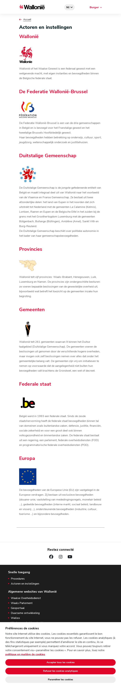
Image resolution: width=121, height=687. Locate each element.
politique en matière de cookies (25, 654)
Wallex (15, 618)
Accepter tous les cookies (61, 662)
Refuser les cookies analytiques (60, 671)
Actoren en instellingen (25, 584)
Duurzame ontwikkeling (25, 613)
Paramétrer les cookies (60, 679)
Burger (94, 7)
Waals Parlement (22, 603)
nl (67, 7)
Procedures (18, 579)
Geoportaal (18, 608)
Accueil (27, 19)
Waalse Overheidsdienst (26, 598)
